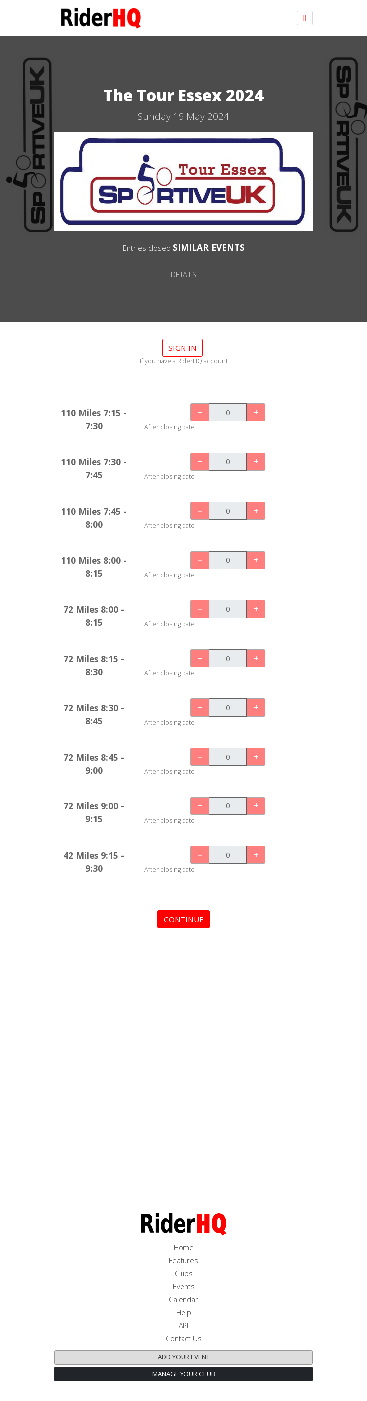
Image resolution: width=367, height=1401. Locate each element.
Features (183, 1260)
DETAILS (183, 274)
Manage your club (183, 1373)
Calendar (183, 1299)
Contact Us (184, 1338)
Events (184, 1286)
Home (184, 1247)
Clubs (184, 1273)
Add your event (184, 1356)
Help (183, 1312)
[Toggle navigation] (305, 18)
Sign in (182, 348)
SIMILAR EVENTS (209, 247)
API (183, 1325)
